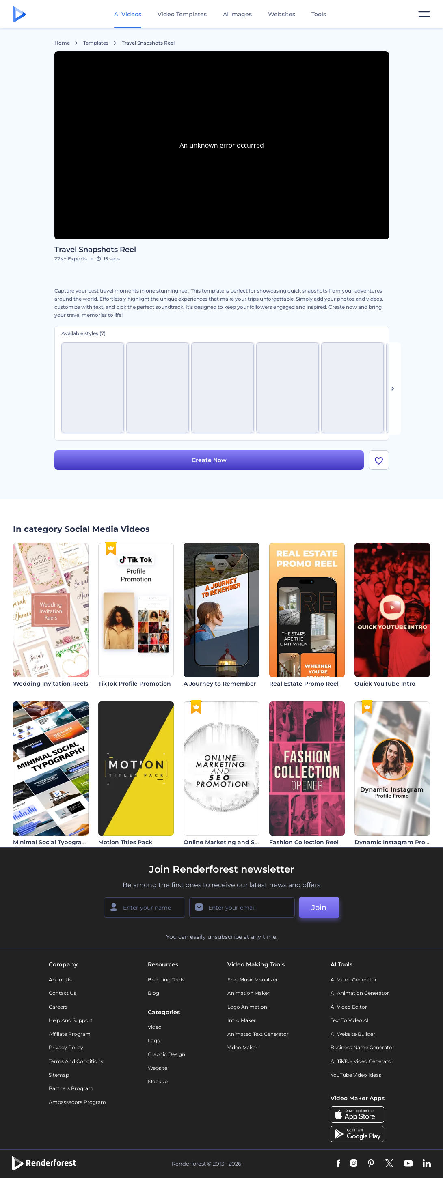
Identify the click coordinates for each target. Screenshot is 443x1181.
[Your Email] (242, 907)
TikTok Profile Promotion (134, 683)
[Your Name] (144, 907)
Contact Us (62, 993)
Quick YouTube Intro (384, 683)
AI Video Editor (349, 1007)
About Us (60, 980)
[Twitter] (389, 1163)
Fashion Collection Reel (304, 842)
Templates (95, 43)
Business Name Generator (362, 1047)
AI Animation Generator (360, 993)
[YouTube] (408, 1163)
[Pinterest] (371, 1163)
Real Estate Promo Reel (304, 683)
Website (157, 1068)
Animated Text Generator (258, 1034)
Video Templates (182, 14)
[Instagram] (353, 1163)
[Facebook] (338, 1163)
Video (155, 1027)
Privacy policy (66, 1047)
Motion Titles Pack (125, 842)
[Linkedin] (427, 1163)
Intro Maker (241, 1020)
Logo (154, 1040)
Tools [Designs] (318, 14)
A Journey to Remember (220, 683)
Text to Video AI (350, 1020)
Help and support (71, 1020)
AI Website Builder (353, 1034)
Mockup (158, 1081)
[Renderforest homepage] (19, 14)
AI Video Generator (354, 980)
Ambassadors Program (77, 1102)
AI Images (237, 14)
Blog (153, 993)
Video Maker (242, 1047)
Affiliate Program (70, 1034)
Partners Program (71, 1088)
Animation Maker (248, 993)
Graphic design (166, 1054)
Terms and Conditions (76, 1061)
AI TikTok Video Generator (362, 1061)
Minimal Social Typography (53, 842)
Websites (281, 14)
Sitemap (59, 1075)
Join (318, 907)
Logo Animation (247, 1007)
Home (62, 43)
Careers (58, 1007)
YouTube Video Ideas (356, 1075)
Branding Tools (166, 980)
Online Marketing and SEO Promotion (240, 842)
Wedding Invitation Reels (50, 683)
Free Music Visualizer (252, 980)
